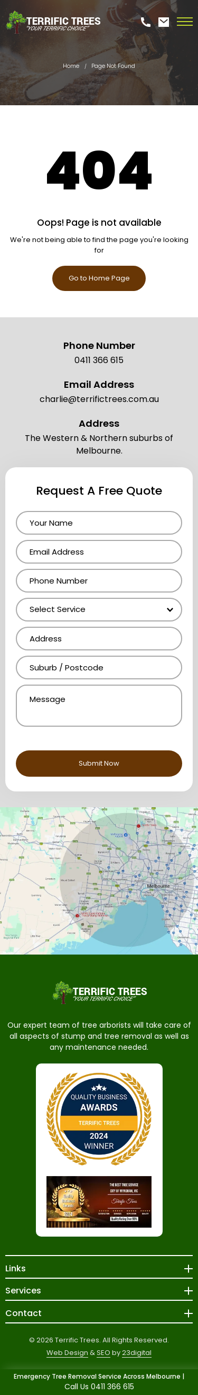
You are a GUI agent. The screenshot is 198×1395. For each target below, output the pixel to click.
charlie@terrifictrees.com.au (99, 399)
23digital (137, 1353)
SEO (103, 1353)
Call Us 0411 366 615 (99, 1386)
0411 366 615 (99, 360)
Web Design (67, 1353)
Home (71, 66)
